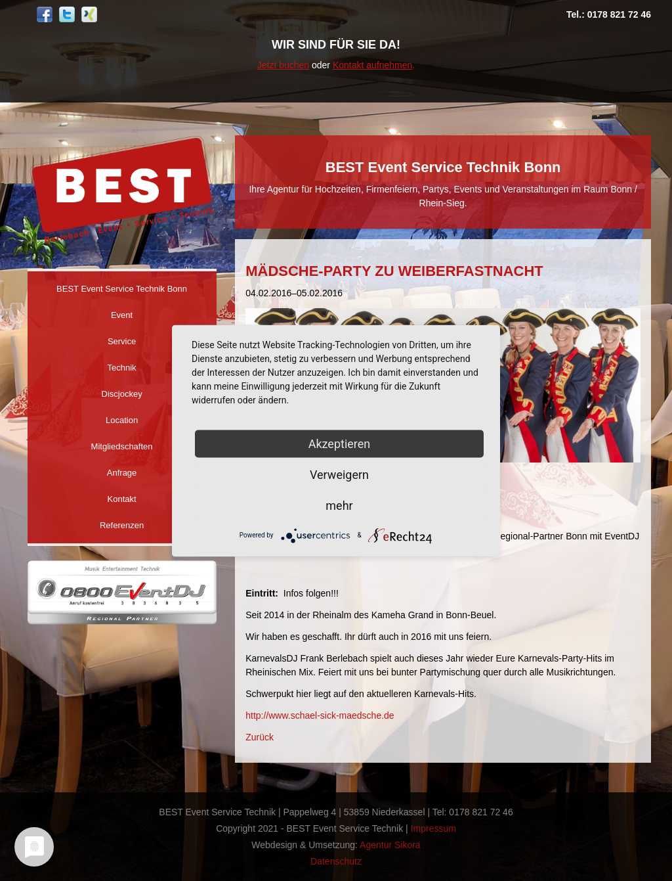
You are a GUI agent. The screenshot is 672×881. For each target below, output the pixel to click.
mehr (339, 505)
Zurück (259, 737)
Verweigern (339, 474)
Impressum (433, 828)
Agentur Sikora (390, 845)
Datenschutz (336, 861)
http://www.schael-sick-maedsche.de (319, 715)
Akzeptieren (339, 443)
